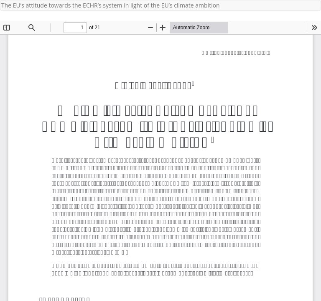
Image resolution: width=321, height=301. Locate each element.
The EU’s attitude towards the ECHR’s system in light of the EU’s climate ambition (110, 5)
